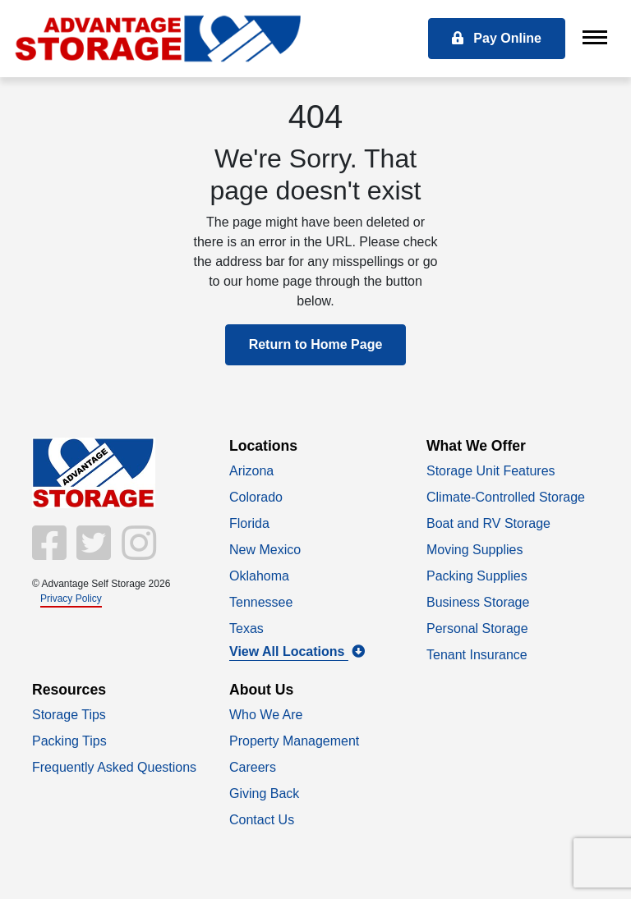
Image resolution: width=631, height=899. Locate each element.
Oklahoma (259, 576)
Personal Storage (477, 628)
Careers (252, 767)
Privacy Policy (71, 598)
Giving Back (264, 793)
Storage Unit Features (490, 471)
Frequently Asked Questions (114, 767)
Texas (246, 628)
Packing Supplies (476, 576)
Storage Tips (69, 715)
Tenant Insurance (476, 655)
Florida (249, 523)
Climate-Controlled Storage (505, 497)
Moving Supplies (474, 550)
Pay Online (496, 38)
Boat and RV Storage (488, 523)
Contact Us (261, 820)
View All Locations (297, 651)
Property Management (294, 741)
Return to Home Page (316, 344)
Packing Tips (69, 741)
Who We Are (266, 715)
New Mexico (265, 550)
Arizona (251, 471)
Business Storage (477, 602)
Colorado (256, 497)
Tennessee (260, 602)
